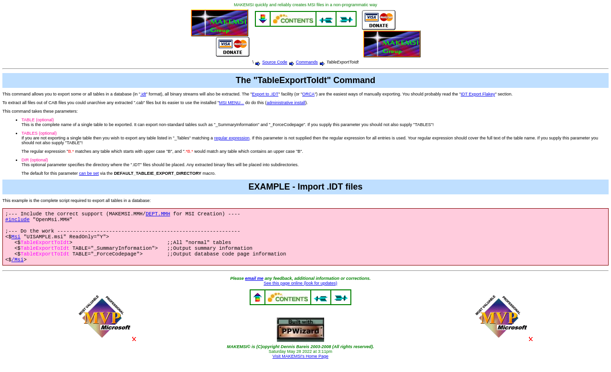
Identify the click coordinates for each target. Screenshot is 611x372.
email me (254, 287)
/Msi (17, 268)
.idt (143, 94)
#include (17, 221)
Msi (16, 241)
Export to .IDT (265, 94)
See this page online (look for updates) (300, 291)
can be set (89, 173)
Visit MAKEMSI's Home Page (300, 364)
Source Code (274, 62)
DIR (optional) (34, 160)
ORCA (308, 94)
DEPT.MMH (158, 214)
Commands (307, 62)
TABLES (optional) (39, 133)
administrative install (285, 102)
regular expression (232, 138)
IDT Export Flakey (478, 94)
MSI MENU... (231, 102)
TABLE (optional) (37, 119)
